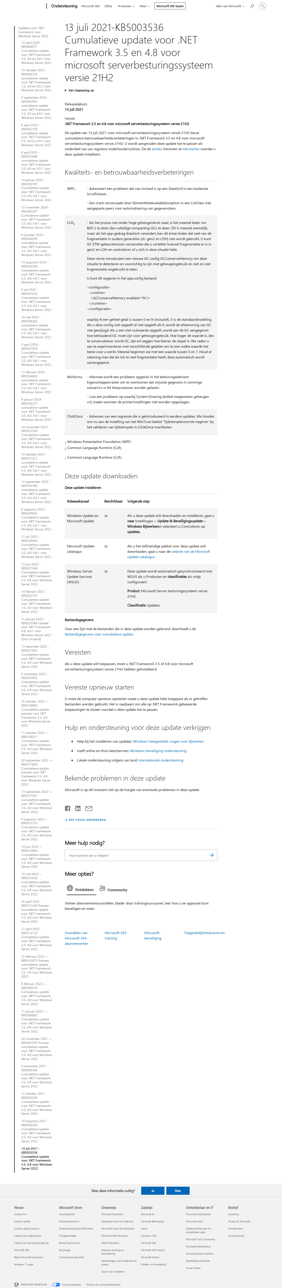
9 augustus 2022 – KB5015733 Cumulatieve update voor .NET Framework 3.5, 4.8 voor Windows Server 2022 (36, 829)
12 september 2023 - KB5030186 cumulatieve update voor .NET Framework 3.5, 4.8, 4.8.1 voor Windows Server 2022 (36, 492)
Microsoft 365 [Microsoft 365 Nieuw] (21, 1250)
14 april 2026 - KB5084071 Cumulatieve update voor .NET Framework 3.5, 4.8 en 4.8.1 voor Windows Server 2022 (36, 53)
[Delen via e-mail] (86, 807)
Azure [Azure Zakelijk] (144, 1228)
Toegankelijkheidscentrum (204, 932)
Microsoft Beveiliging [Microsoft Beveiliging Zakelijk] (152, 1221)
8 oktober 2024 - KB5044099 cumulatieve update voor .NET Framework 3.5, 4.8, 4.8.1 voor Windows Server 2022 (36, 245)
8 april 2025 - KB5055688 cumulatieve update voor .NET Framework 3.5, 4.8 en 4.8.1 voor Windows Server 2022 (36, 162)
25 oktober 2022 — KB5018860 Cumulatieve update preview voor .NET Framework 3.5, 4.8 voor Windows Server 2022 (35, 713)
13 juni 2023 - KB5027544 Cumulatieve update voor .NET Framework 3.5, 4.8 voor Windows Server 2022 (36, 574)
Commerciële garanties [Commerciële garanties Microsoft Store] (72, 1257)
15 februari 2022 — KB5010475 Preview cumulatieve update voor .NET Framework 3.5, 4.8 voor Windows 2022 (36, 966)
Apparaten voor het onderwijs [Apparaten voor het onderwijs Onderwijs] (117, 1221)
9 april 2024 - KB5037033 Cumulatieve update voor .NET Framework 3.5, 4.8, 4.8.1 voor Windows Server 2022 (36, 354)
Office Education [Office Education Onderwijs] (110, 1243)
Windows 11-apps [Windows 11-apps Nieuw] (23, 1264)
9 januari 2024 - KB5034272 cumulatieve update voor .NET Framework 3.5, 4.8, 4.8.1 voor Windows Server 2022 (36, 409)
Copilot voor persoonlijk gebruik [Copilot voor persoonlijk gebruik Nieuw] (31, 1243)
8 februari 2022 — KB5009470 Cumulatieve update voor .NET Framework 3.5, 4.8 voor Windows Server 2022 (36, 994)
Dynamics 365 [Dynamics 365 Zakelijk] (148, 1235)
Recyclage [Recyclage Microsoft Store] (64, 1250)
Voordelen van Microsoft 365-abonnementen (76, 938)
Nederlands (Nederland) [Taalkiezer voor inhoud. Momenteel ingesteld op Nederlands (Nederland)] (34, 1284)
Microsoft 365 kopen (170, 6)
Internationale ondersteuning (160, 760)
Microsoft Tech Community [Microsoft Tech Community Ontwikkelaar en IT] (200, 1239)
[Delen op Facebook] (68, 807)
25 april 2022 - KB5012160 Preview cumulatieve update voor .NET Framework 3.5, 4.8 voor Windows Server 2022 (36, 912)
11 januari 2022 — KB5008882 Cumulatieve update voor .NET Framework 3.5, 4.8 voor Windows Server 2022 (36, 1021)
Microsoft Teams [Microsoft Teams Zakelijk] (150, 1257)
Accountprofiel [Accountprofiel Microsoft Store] (67, 1214)
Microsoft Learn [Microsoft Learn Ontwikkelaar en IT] (194, 1221)
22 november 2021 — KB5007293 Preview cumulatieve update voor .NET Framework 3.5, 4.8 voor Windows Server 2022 (36, 1049)
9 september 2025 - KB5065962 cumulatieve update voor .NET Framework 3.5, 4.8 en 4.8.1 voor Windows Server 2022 (36, 107)
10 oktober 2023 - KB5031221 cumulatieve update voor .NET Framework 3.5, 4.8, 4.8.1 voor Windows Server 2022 (36, 464)
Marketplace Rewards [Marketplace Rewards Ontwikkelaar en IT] (198, 1260)
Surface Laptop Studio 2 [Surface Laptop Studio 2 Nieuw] (27, 1228)
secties (157, 148)
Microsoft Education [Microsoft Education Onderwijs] (112, 1214)
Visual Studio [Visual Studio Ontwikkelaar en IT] (193, 1268)
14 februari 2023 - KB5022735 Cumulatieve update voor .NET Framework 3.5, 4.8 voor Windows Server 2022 (36, 602)
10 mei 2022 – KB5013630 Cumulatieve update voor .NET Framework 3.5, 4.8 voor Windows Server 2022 (36, 884)
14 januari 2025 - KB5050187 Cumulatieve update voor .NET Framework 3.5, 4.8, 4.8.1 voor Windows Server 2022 (36, 190)
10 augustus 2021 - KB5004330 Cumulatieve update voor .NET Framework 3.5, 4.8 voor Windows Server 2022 (36, 1131)
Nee (178, 1190)
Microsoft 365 (90, 6)
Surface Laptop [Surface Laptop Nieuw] (22, 1221)
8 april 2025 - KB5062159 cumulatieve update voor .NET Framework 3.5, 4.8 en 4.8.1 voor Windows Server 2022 (36, 135)
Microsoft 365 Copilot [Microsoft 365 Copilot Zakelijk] (153, 1250)
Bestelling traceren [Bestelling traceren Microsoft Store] (69, 1243)
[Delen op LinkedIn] (76, 807)
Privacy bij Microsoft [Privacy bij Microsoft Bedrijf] (239, 1221)
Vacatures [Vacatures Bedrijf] (233, 1214)
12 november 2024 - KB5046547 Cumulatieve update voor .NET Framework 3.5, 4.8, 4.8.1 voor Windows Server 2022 (36, 217)
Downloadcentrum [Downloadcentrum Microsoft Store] (69, 1221)
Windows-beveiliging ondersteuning (158, 750)
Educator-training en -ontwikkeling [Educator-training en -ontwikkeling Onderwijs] (113, 1251)
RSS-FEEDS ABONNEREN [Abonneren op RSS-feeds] (87, 820)
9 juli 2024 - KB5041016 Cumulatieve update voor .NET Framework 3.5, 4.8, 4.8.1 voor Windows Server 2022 (36, 300)
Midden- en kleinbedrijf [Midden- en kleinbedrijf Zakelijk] (153, 1264)
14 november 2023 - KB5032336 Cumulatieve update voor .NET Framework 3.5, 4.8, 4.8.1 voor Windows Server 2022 (36, 437)
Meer (143, 6)
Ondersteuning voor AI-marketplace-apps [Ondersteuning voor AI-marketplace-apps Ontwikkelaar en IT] (198, 1230)
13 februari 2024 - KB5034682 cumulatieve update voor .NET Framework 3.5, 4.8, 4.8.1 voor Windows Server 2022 (36, 382)
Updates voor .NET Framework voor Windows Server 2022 (33, 32)
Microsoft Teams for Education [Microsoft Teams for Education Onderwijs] (117, 1228)
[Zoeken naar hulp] (252, 6)
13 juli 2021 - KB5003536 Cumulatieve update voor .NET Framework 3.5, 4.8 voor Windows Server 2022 (36, 1159)
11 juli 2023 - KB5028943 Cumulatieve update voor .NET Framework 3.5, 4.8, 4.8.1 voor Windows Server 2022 (36, 547)
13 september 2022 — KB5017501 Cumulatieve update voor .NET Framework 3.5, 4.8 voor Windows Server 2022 (36, 802)
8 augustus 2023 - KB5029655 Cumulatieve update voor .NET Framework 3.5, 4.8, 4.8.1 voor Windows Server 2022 (36, 519)
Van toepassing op (81, 90)
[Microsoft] (29, 6)
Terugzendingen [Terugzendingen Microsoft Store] (68, 1235)
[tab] (81, 889)
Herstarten (191, 148)
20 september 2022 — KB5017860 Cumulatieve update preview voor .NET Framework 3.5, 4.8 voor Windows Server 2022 (36, 772)
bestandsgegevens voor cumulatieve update (99, 634)
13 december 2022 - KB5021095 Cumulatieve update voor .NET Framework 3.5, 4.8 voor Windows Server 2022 (36, 656)
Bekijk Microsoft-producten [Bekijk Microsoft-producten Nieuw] (28, 1257)
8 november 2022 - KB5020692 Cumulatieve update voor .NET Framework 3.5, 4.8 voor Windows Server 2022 (36, 684)
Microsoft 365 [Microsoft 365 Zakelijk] (148, 1243)
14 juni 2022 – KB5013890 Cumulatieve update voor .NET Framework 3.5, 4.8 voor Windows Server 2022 (36, 857)
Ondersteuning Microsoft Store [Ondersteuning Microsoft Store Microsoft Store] (76, 1228)
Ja (152, 1190)
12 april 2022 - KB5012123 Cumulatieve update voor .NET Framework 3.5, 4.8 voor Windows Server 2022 (36, 939)
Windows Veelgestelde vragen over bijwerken (168, 741)
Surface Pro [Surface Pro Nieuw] (20, 1214)
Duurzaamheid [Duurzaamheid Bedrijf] (236, 1235)
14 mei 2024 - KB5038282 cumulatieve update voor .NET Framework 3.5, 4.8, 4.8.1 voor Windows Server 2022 (36, 327)
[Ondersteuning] (64, 6)
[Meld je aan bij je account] (262, 6)
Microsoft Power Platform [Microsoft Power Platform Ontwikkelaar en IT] (200, 1253)
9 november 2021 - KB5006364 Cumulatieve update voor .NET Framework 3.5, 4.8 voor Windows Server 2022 (36, 1076)
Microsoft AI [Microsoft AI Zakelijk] (147, 1214)
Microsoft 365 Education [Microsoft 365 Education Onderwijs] (114, 1235)
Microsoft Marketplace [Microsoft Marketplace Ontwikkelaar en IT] (198, 1246)
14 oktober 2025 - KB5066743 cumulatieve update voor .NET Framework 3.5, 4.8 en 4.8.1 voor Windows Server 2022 (36, 80)
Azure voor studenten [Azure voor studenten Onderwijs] (113, 1271)
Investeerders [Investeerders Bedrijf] (235, 1228)
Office (108, 6)
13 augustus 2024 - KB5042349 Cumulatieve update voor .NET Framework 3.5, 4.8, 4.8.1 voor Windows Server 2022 (36, 272)
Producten (124, 6)
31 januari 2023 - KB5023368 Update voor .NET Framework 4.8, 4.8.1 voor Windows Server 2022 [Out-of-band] (36, 629)
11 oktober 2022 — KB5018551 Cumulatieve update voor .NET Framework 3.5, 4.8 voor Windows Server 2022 (36, 743)
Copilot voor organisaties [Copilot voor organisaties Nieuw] (27, 1235)
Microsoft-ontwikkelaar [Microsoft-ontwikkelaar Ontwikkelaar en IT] (198, 1214)
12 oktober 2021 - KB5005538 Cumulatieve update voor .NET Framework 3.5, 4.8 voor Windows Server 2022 (36, 1104)
